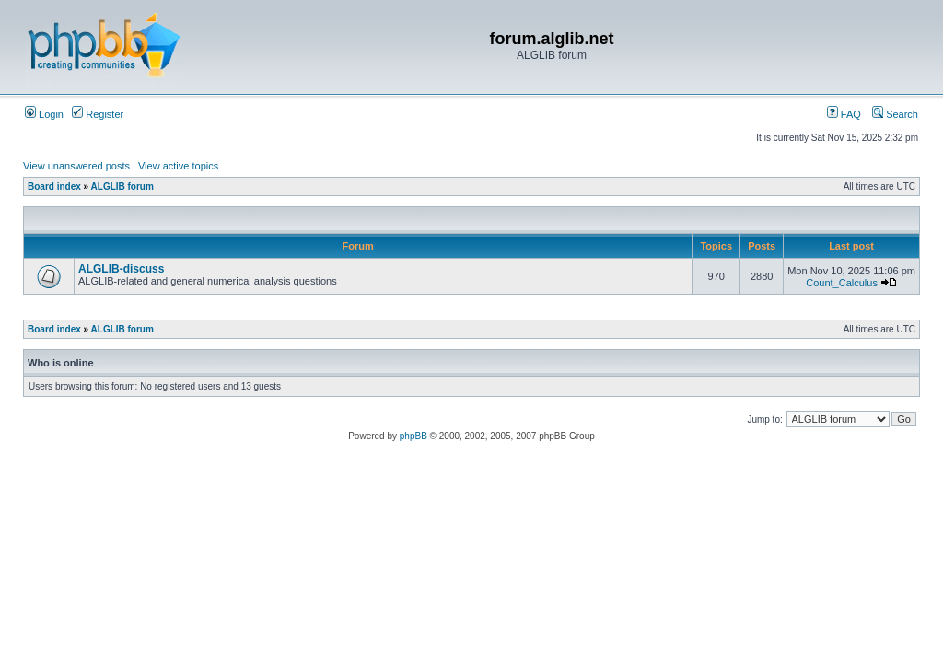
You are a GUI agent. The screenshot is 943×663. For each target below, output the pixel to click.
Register (97, 114)
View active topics (178, 165)
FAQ (844, 114)
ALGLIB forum (122, 186)
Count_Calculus (842, 282)
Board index (54, 186)
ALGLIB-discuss (121, 268)
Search (895, 114)
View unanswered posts (76, 165)
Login (44, 114)
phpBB (413, 436)
